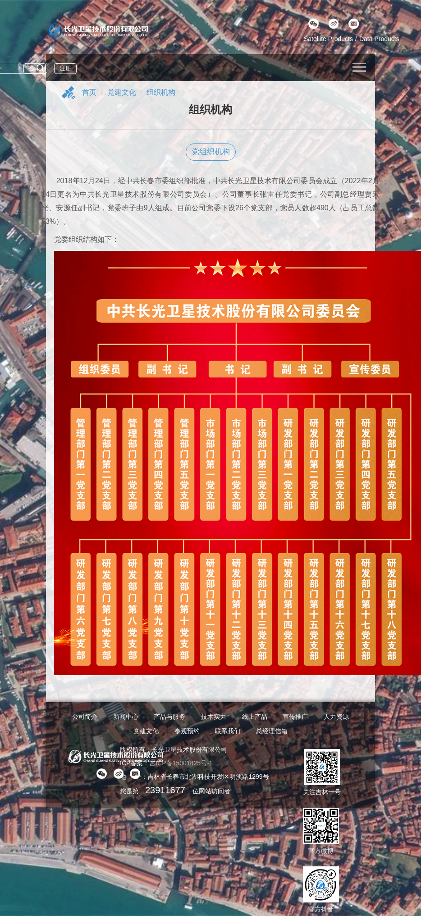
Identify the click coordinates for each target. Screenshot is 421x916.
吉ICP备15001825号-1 (180, 763)
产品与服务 (169, 716)
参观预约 (187, 731)
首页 (89, 92)
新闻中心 (125, 716)
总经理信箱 (272, 731)
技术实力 (213, 716)
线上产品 (254, 716)
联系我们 (227, 731)
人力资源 (336, 716)
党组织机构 (211, 152)
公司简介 (84, 716)
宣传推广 (295, 716)
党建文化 (121, 92)
